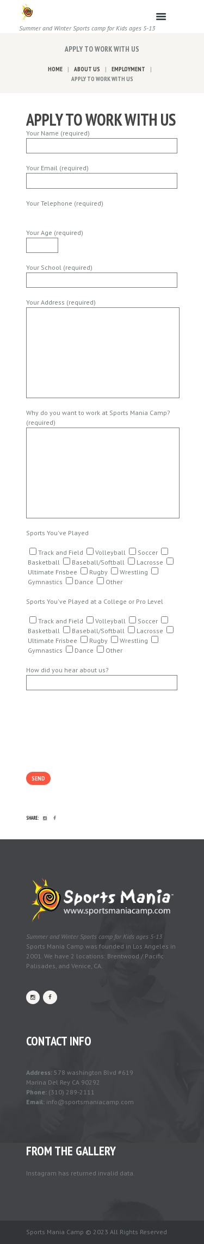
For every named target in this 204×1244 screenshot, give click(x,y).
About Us (87, 69)
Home (55, 69)
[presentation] (108, 747)
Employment (128, 69)
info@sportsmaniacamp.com (90, 1102)
